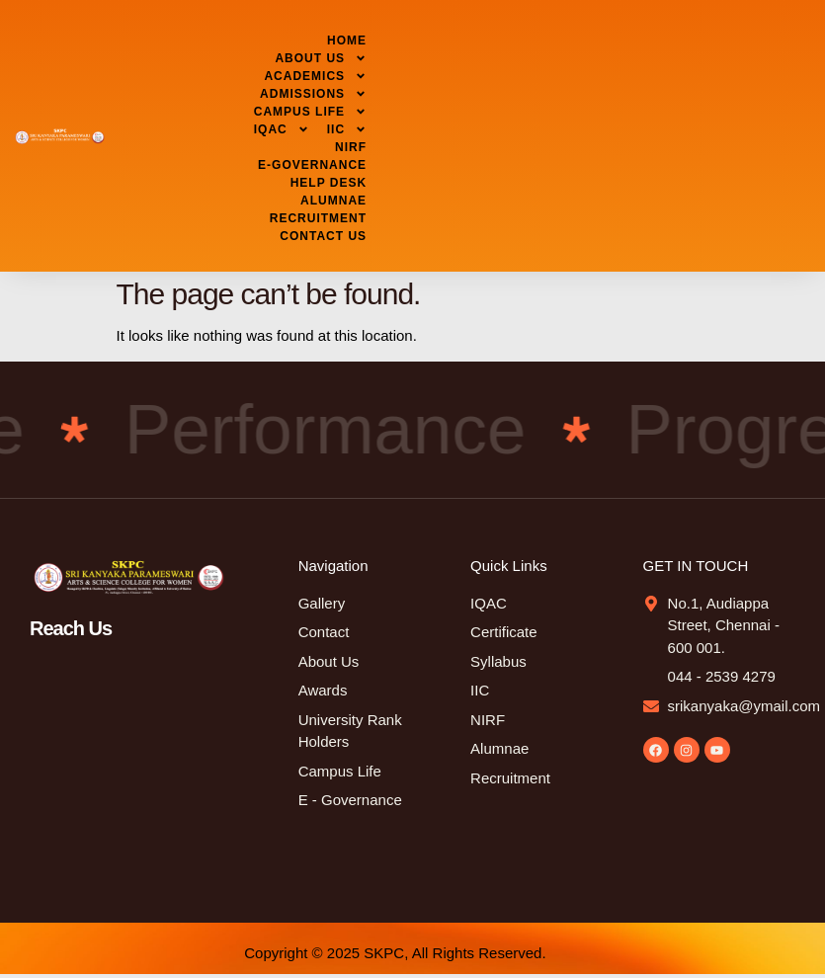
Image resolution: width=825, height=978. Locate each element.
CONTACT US (323, 236)
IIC (347, 129)
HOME (347, 40)
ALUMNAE (333, 200)
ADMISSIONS (313, 94)
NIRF (351, 147)
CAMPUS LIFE (310, 112)
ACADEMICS (315, 76)
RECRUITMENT (318, 218)
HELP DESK (328, 183)
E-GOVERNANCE (312, 165)
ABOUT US (321, 58)
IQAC (281, 129)
